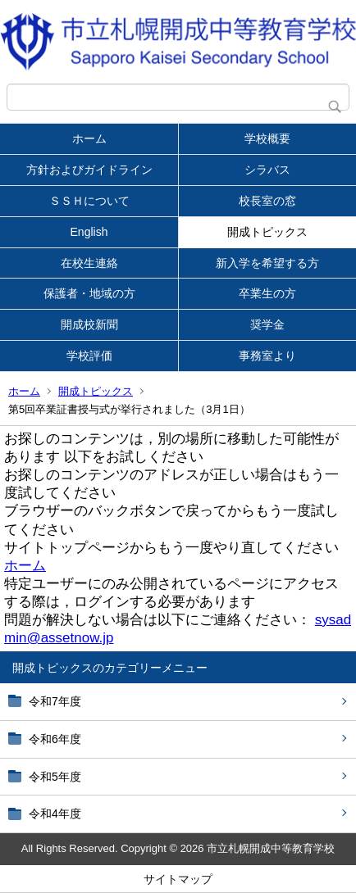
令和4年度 (55, 813)
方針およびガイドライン (89, 169)
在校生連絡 (89, 263)
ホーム (89, 138)
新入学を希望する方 (267, 263)
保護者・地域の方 (89, 293)
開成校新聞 (89, 324)
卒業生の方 (267, 293)
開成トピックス (267, 231)
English (89, 231)
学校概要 (267, 138)
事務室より (267, 355)
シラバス (267, 169)
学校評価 (89, 355)
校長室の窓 (267, 200)
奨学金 (267, 324)
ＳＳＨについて (89, 200)
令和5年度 (55, 776)
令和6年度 (55, 739)
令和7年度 (55, 701)
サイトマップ (178, 879)
